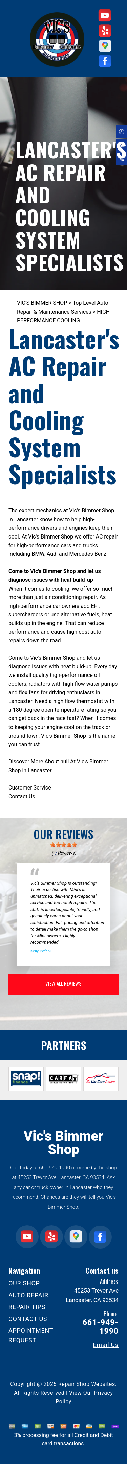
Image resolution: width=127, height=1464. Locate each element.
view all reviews (63, 983)
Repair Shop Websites (86, 1384)
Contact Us (21, 796)
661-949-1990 (54, 1168)
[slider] (63, 844)
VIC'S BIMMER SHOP (42, 303)
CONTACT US (27, 1318)
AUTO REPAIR (28, 1295)
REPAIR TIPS (26, 1306)
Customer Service (29, 787)
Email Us (106, 1345)
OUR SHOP (24, 1283)
